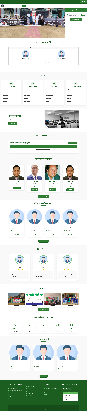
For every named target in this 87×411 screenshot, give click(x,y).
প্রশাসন (37, 6)
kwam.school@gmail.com (51, 395)
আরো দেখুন (43, 376)
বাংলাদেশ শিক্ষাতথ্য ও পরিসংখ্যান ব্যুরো (15, 395)
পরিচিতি (33, 6)
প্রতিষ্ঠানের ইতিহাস (6, 93)
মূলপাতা (24, 6)
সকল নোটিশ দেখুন (76, 20)
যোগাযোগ (83, 6)
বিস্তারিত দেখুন (16, 188)
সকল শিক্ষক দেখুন (43, 196)
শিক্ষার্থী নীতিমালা (27, 102)
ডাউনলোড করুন (72, 143)
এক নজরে (4, 90)
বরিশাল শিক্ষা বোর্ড (30, 389)
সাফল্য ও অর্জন (5, 96)
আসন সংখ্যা (5, 102)
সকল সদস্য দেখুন (43, 241)
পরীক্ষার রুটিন (48, 99)
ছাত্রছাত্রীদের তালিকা (27, 93)
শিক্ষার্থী (48, 6)
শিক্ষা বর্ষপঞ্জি (69, 96)
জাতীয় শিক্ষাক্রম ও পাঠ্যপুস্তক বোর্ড (15, 388)
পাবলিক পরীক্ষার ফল (70, 90)
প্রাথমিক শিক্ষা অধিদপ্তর (31, 391)
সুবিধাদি (75, 6)
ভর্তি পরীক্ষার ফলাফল (49, 96)
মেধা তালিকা (26, 99)
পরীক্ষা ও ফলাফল (69, 6)
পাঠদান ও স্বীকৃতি (62, 6)
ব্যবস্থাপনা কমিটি (5, 99)
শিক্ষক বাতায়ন (12, 393)
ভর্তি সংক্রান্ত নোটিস (49, 93)
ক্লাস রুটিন (47, 102)
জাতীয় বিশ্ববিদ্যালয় (30, 393)
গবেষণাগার (69, 99)
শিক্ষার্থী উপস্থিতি (27, 96)
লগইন (83, 2)
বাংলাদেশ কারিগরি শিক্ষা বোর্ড (15, 399)
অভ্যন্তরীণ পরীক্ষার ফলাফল (72, 93)
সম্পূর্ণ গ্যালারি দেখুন (43, 309)
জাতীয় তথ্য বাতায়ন (30, 386)
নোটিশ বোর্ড (69, 102)
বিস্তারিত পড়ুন (13, 123)
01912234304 (49, 392)
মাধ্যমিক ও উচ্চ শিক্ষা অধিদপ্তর (15, 390)
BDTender (48, 409)
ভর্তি (52, 6)
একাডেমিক (56, 6)
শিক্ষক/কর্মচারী (42, 6)
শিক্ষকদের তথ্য (26, 90)
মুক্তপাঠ (28, 395)
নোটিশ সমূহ (29, 6)
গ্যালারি (79, 6)
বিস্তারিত (83, 14)
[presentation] (2, 23)
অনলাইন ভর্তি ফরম (49, 90)
